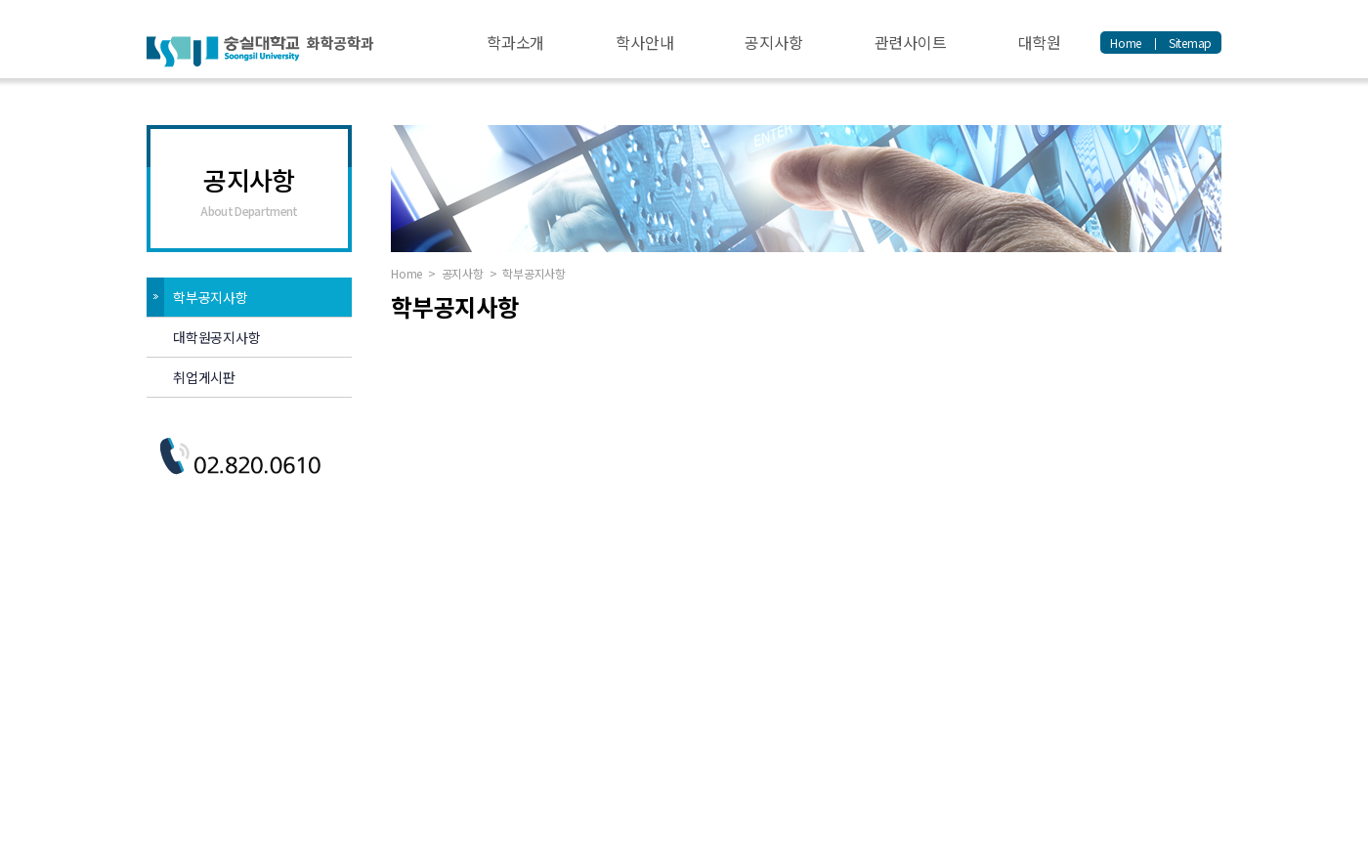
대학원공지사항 (217, 337)
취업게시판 (204, 377)
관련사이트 (911, 42)
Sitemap (1190, 42)
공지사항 (773, 42)
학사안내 (644, 42)
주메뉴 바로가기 (0, 0)
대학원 (1039, 42)
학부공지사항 (210, 297)
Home (1125, 42)
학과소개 (515, 42)
